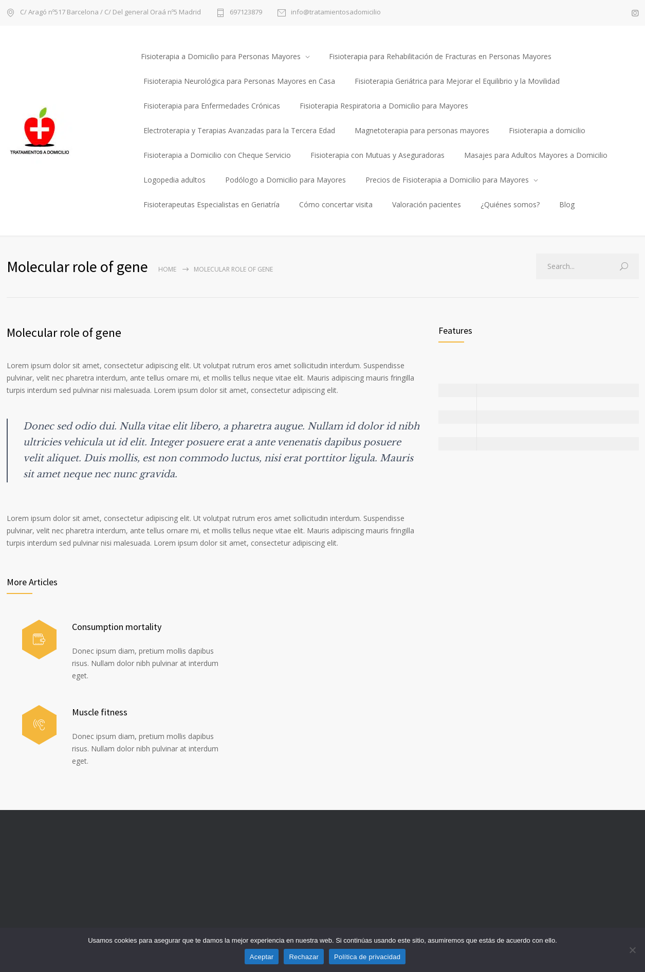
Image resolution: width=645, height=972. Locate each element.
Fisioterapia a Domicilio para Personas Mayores (221, 56)
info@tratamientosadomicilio (336, 12)
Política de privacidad (367, 957)
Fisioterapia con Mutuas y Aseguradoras (377, 155)
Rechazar (304, 957)
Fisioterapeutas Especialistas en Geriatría (211, 204)
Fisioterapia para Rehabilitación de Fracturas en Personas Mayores (440, 56)
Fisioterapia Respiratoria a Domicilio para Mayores (384, 106)
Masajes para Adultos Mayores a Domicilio (535, 155)
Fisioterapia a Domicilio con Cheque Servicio (217, 155)
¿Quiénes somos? (510, 204)
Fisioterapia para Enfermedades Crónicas (211, 106)
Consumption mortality (116, 627)
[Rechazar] (632, 950)
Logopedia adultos (174, 180)
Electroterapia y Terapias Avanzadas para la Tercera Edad (239, 130)
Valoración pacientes (426, 204)
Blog (567, 204)
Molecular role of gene (64, 332)
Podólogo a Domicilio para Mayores (285, 180)
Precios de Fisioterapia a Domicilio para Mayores (447, 180)
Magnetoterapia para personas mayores (422, 130)
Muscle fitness (99, 712)
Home (167, 269)
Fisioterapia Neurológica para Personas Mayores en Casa (239, 81)
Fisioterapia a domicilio (547, 130)
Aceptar (262, 957)
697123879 (246, 12)
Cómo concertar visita (336, 204)
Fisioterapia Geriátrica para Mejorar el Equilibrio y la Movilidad (457, 81)
